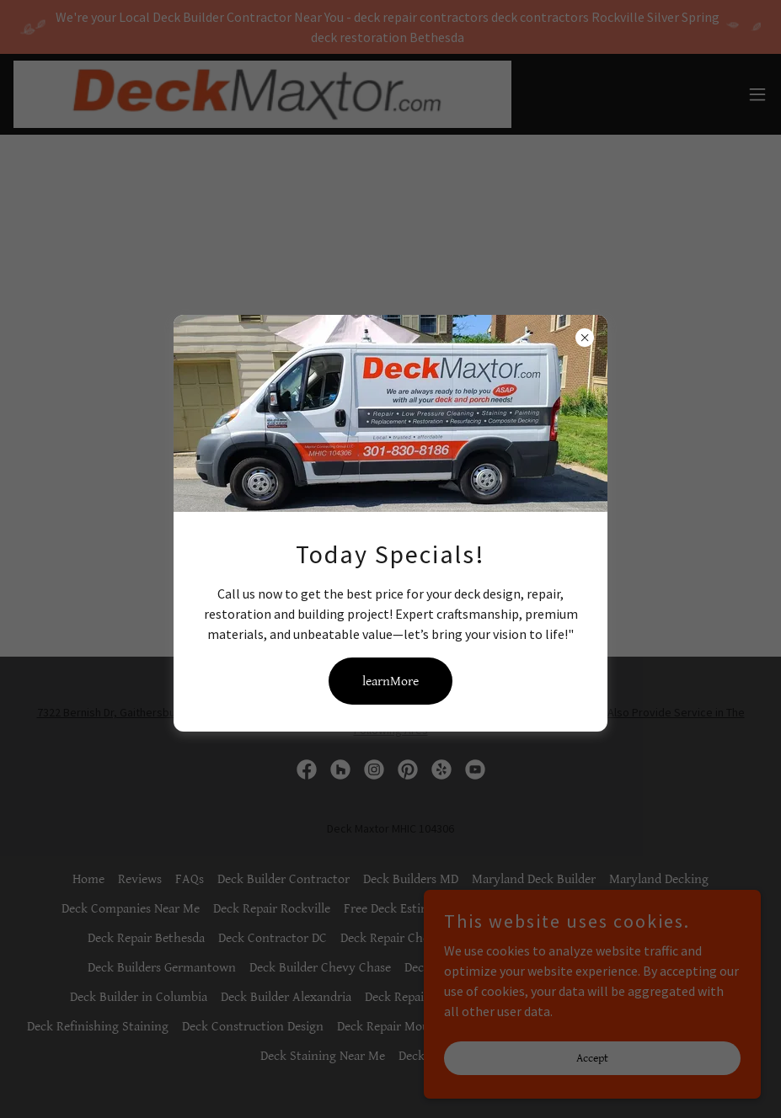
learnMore (390, 681)
